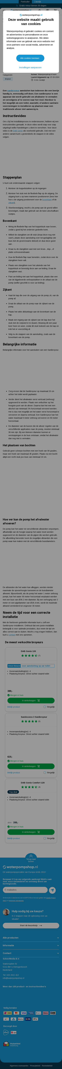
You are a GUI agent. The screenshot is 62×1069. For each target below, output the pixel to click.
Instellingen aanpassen (30, 67)
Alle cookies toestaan (29, 58)
